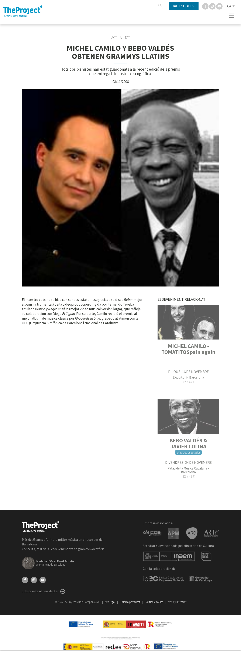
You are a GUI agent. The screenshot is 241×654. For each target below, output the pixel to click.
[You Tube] (219, 6)
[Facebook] (205, 6)
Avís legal (110, 602)
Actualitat (120, 37)
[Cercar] (159, 5)
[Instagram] (212, 6)
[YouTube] (42, 579)
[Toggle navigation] (231, 15)
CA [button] (229, 6)
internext (181, 602)
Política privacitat (130, 602)
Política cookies (154, 602)
